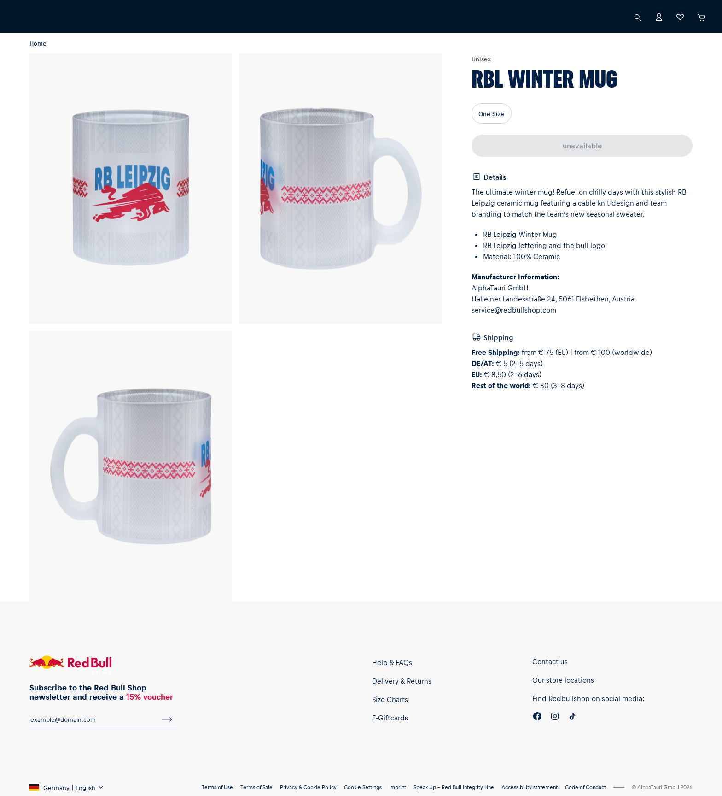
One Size (491, 114)
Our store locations (563, 679)
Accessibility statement (529, 787)
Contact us (550, 661)
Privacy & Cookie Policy (308, 787)
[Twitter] (572, 717)
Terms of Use (217, 787)
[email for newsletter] (93, 719)
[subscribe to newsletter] (167, 719)
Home (38, 43)
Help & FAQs (392, 662)
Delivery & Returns (401, 680)
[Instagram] (555, 717)
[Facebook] (537, 717)
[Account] (659, 16)
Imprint (397, 787)
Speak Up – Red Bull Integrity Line (453, 787)
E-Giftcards (390, 717)
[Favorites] (680, 16)
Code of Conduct (585, 787)
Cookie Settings (363, 787)
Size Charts (390, 699)
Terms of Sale (256, 787)
